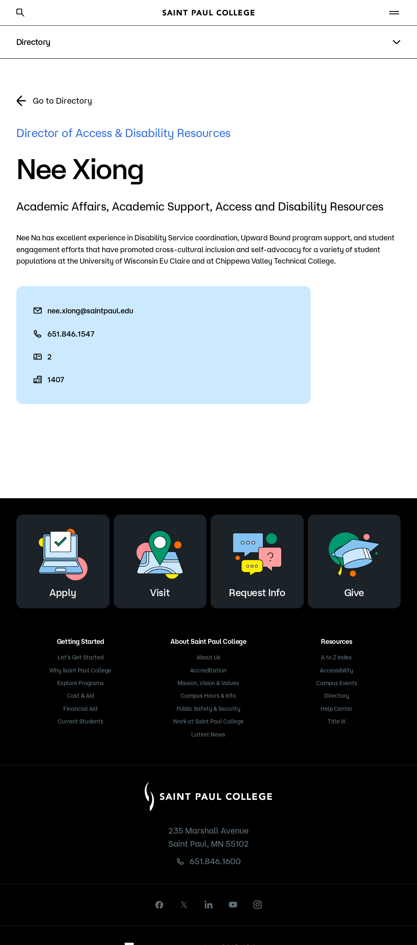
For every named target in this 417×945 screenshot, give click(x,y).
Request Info (257, 560)
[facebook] (159, 905)
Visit (160, 560)
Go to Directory (62, 100)
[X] (184, 905)
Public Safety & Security (208, 708)
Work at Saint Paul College (208, 721)
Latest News (208, 734)
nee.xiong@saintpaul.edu (90, 310)
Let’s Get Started (80, 657)
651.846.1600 (215, 861)
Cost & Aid (80, 695)
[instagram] (257, 905)
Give (354, 560)
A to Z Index (336, 657)
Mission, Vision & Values (208, 683)
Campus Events (336, 683)
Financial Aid (80, 708)
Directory (336, 695)
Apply (63, 560)
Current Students (80, 721)
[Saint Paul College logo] (208, 13)
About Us (208, 657)
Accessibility (336, 670)
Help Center (336, 708)
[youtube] (233, 904)
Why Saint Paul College (80, 670)
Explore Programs (80, 683)
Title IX (336, 721)
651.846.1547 (70, 334)
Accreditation (208, 670)
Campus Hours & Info (208, 695)
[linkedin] (208, 905)
